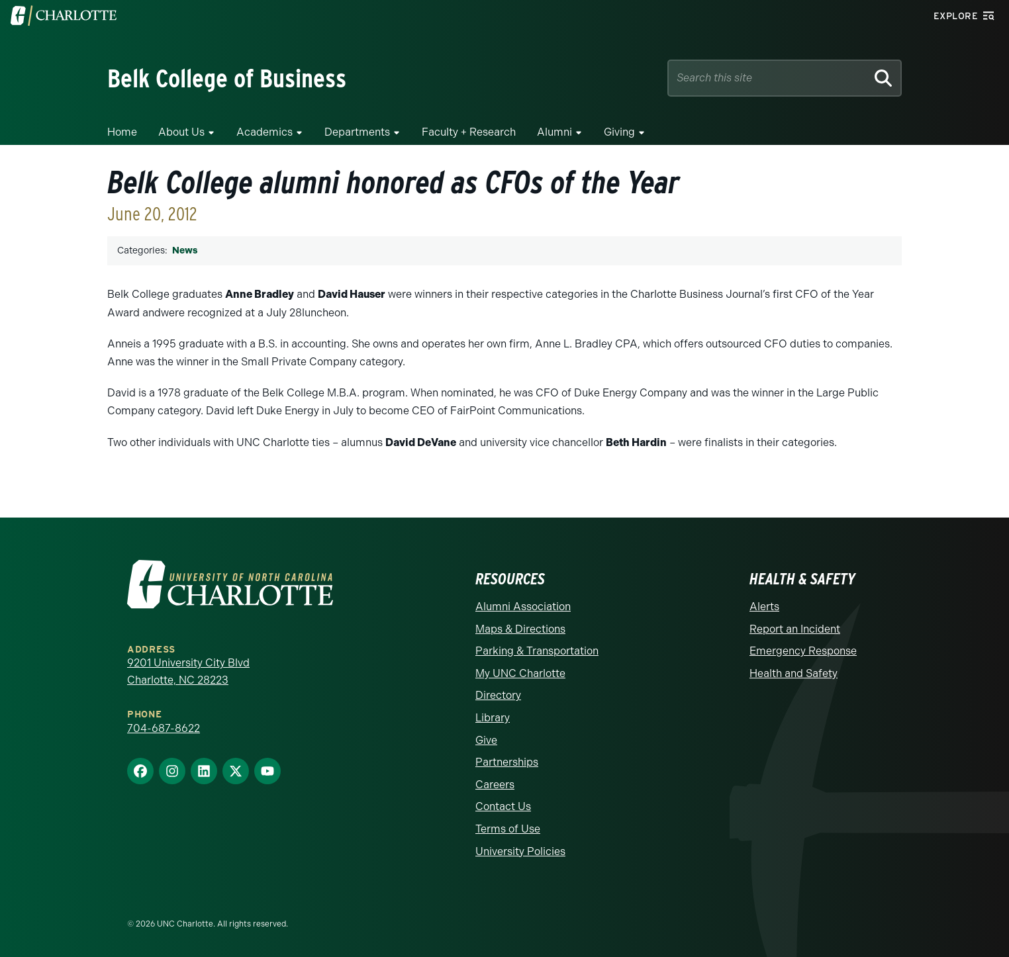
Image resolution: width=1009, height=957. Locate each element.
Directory (498, 695)
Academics (264, 132)
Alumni (554, 132)
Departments (357, 132)
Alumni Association (523, 606)
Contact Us (503, 806)
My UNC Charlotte (520, 673)
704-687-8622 (163, 728)
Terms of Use (507, 829)
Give (486, 740)
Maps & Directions (520, 629)
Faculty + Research (469, 132)
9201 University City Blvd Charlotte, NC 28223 (188, 671)
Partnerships (506, 762)
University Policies (520, 851)
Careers (494, 784)
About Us (181, 132)
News (184, 250)
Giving (619, 132)
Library (492, 717)
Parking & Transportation (537, 651)
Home (122, 132)
